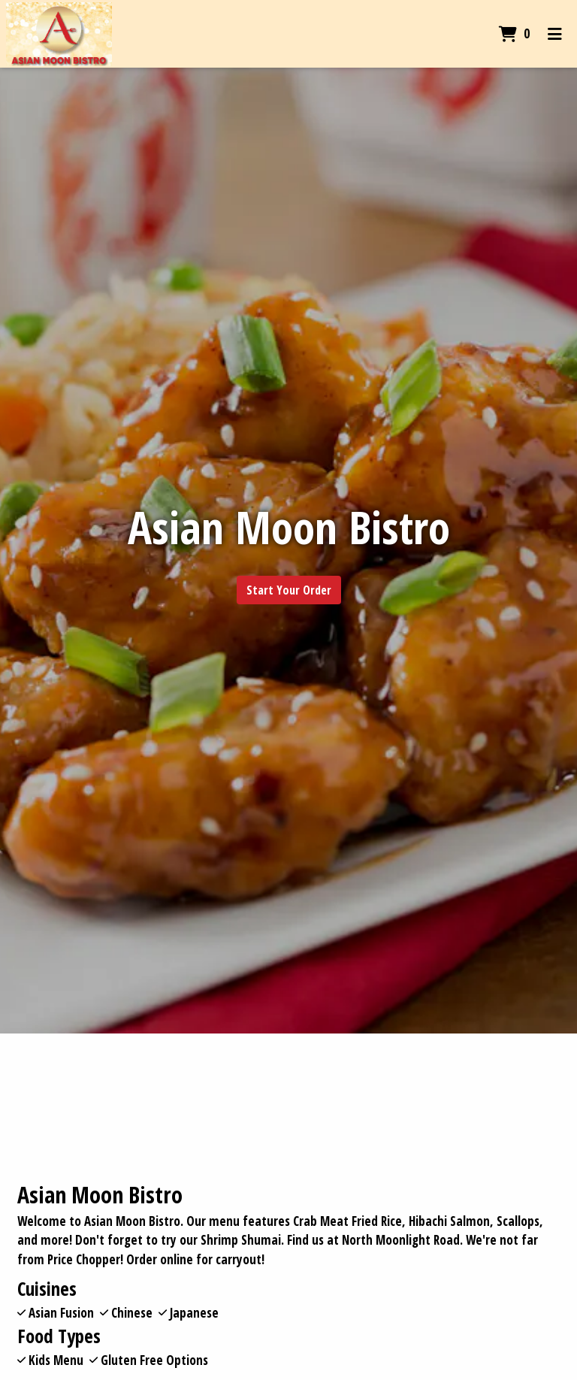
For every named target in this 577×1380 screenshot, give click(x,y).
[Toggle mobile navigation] (555, 34)
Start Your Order (288, 590)
